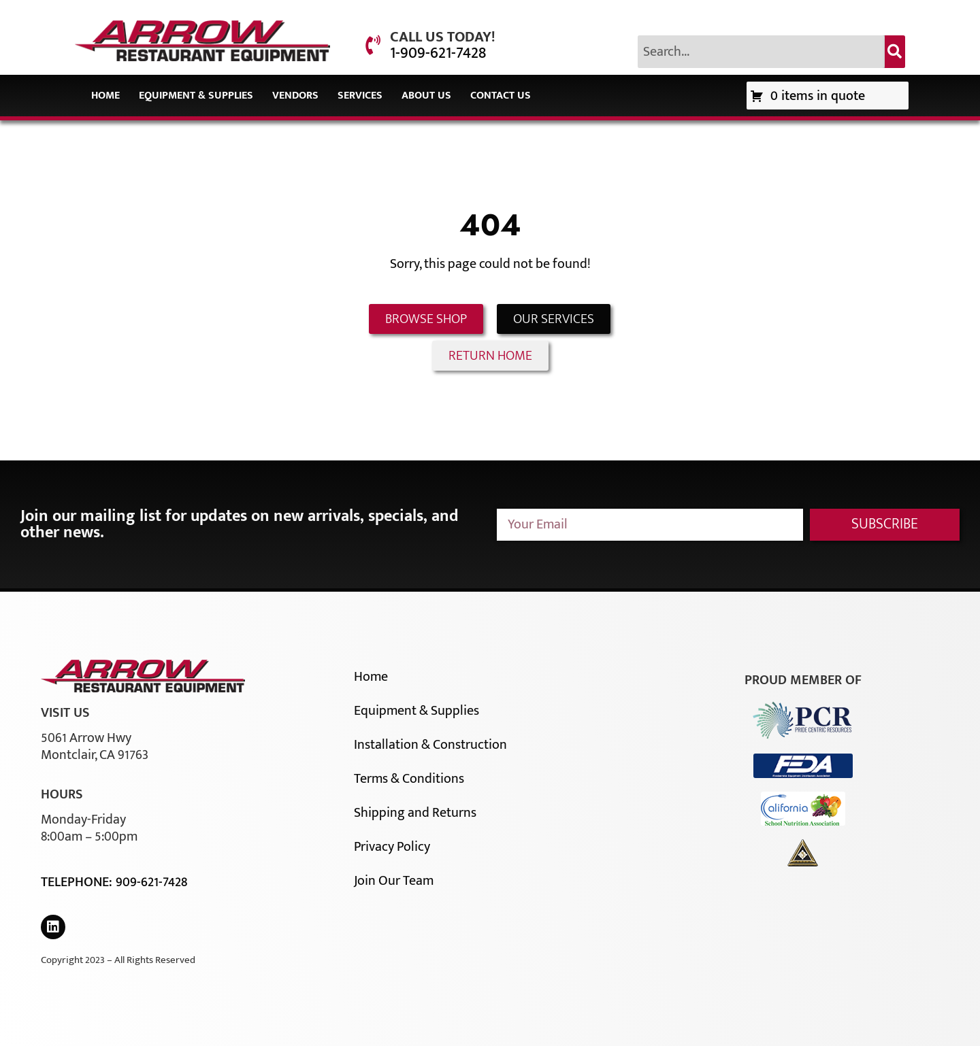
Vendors (295, 95)
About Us (426, 95)
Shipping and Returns (415, 812)
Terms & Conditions (409, 778)
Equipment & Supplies (196, 95)
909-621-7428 (151, 882)
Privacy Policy (392, 846)
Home (105, 95)
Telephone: (78, 882)
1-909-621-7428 (438, 53)
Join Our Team (394, 880)
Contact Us (500, 95)
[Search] (895, 51)
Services (360, 95)
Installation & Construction (430, 744)
